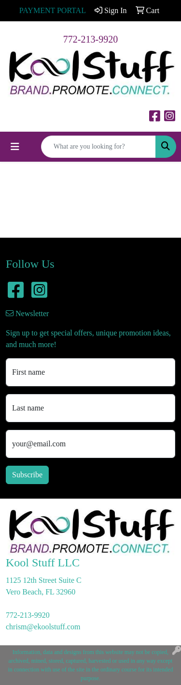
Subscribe (27, 475)
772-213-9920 (90, 39)
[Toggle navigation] (15, 146)
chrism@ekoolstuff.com (43, 627)
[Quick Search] (98, 147)
